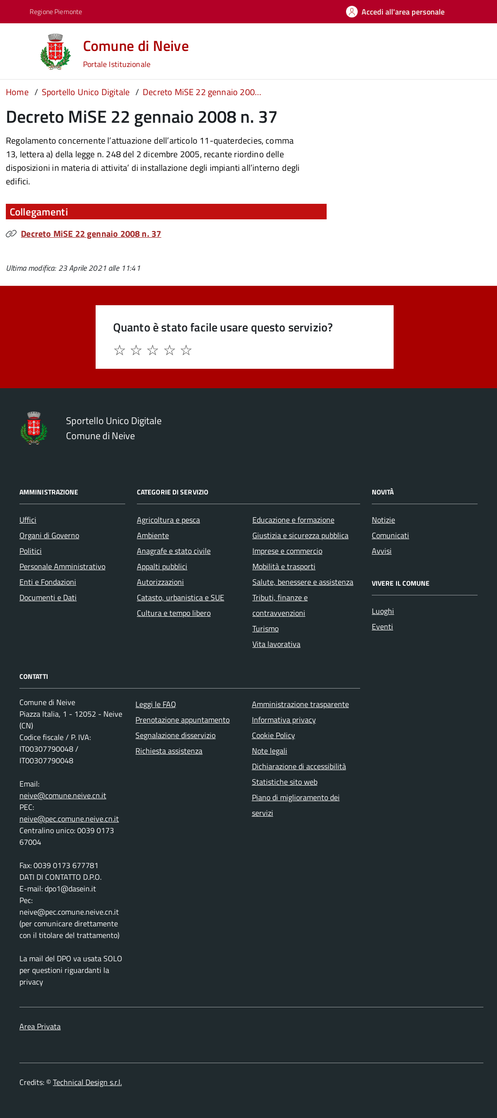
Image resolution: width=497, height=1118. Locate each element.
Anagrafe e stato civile (174, 551)
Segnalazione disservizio (175, 735)
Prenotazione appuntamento (182, 719)
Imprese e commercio (287, 551)
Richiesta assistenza (168, 750)
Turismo (265, 628)
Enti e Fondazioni (47, 582)
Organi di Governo (49, 535)
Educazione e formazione (293, 520)
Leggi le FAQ (155, 704)
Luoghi (383, 611)
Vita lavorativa (276, 644)
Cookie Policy (273, 735)
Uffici (27, 520)
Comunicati (390, 535)
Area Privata (40, 1026)
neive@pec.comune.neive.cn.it (69, 818)
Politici (30, 551)
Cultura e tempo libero (174, 613)
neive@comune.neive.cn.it (62, 795)
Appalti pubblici (162, 566)
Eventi (382, 626)
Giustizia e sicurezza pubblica (300, 535)
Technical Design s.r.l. (87, 1082)
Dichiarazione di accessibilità (299, 766)
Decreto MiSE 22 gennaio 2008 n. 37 (91, 233)
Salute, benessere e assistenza (302, 582)
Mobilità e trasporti (283, 566)
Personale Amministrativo (62, 566)
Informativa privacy (284, 719)
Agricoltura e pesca (168, 520)
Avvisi (382, 551)
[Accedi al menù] (21, 51)
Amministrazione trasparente (300, 704)
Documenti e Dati (48, 597)
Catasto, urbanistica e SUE (180, 597)
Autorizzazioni (160, 582)
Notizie (383, 520)
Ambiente (153, 535)
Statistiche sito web (284, 782)
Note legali (269, 750)
